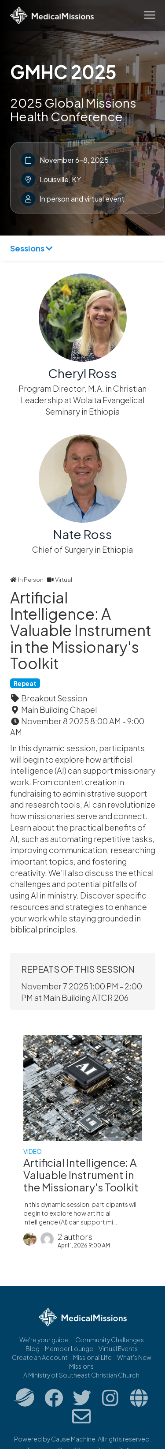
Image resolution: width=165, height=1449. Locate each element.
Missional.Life (92, 1357)
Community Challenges (109, 1340)
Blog (33, 1348)
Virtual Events (118, 1348)
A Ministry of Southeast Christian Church (81, 1375)
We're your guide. (44, 1340)
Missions (81, 1366)
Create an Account (40, 1357)
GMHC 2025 (63, 71)
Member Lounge (69, 1348)
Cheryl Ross (82, 373)
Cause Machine (73, 1439)
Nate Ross (82, 534)
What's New (134, 1357)
